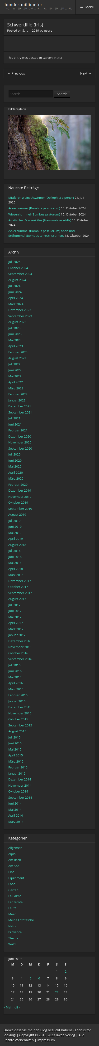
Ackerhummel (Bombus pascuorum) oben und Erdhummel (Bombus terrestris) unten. (41, 233)
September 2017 (20, 593)
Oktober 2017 (18, 587)
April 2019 (15, 538)
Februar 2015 (18, 767)
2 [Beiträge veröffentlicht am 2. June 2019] (65, 971)
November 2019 (19, 496)
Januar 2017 (16, 635)
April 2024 (15, 298)
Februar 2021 (18, 430)
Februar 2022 (18, 394)
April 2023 (15, 346)
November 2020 (19, 442)
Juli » (17, 1007)
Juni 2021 (15, 424)
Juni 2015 (15, 743)
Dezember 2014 (19, 779)
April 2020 (15, 472)
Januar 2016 (16, 701)
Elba (11, 872)
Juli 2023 (14, 328)
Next (86, 73)
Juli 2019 (14, 521)
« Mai (7, 1007)
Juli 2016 (14, 665)
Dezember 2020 (19, 436)
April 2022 (15, 382)
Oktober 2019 (18, 502)
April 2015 (15, 755)
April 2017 (15, 623)
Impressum (46, 1040)
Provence (15, 932)
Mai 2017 (14, 617)
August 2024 (17, 280)
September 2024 (20, 274)
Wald (11, 944)
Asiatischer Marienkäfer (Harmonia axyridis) (39, 220)
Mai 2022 (14, 376)
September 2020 (20, 448)
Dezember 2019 (19, 490)
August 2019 (17, 514)
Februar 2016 (18, 695)
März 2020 (15, 478)
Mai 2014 (14, 809)
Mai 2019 (14, 533)
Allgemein (15, 848)
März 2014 (15, 821)
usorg (48, 30)
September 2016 (20, 659)
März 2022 (15, 388)
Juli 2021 (14, 418)
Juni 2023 (15, 334)
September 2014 (20, 797)
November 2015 (19, 713)
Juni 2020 (15, 460)
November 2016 (19, 647)
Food (11, 884)
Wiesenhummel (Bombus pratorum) (34, 214)
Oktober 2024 (18, 268)
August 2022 (17, 358)
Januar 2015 (16, 773)
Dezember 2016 (19, 641)
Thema (13, 938)
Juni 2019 (15, 526)
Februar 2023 (18, 352)
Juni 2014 (15, 803)
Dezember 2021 (19, 406)
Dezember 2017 (19, 581)
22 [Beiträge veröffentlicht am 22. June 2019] (57, 992)
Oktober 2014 (18, 791)
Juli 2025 (14, 262)
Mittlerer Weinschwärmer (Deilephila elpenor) (41, 197)
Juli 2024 (14, 286)
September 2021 (20, 412)
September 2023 (20, 316)
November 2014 (19, 785)
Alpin (12, 854)
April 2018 (15, 569)
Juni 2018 (15, 557)
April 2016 (15, 683)
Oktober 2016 (18, 653)
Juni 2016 (15, 671)
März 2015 (15, 761)
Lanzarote (15, 902)
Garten (48, 57)
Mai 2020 (14, 466)
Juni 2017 (15, 611)
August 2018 (17, 545)
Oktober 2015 (18, 719)
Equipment (16, 878)
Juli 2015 (14, 737)
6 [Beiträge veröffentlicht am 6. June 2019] (39, 978)
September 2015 (20, 725)
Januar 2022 (16, 400)
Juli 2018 (14, 550)
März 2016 (15, 689)
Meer (12, 914)
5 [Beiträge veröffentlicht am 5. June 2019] (30, 978)
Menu (89, 7)
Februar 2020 (18, 484)
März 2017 (15, 629)
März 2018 (15, 575)
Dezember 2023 (19, 310)
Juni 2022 (15, 370)
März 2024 (15, 304)
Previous (16, 73)
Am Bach (14, 860)
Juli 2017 (14, 605)
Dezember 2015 (19, 707)
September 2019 (20, 508)
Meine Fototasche (21, 920)
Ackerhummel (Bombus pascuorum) (34, 208)
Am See (13, 866)
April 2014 (15, 815)
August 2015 (17, 731)
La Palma (14, 896)
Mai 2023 (14, 340)
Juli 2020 (14, 454)
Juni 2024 (15, 292)
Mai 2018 (14, 563)
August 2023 (17, 322)
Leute (12, 908)
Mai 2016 (14, 677)
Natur (58, 57)
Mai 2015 (14, 749)
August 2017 (17, 599)
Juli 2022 (14, 364)
